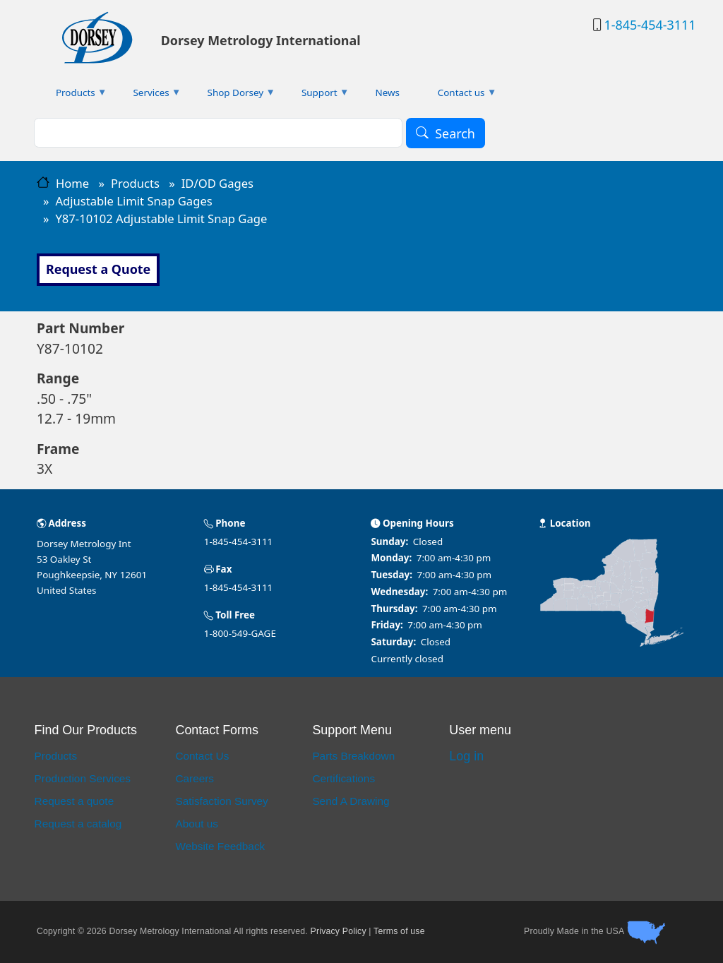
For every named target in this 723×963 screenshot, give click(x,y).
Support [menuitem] (315, 95)
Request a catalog (78, 824)
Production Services (83, 778)
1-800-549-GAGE (240, 633)
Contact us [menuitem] (458, 95)
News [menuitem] (387, 92)
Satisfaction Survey (221, 801)
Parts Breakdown (353, 756)
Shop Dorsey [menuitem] (232, 95)
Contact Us (202, 756)
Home (72, 183)
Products (135, 183)
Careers (194, 778)
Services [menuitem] (147, 95)
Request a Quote (98, 269)
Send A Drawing (350, 801)
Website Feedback (220, 846)
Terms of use (399, 931)
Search (455, 133)
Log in (466, 756)
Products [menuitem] (72, 95)
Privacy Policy (338, 931)
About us (196, 824)
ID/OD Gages (217, 183)
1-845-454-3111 (649, 24)
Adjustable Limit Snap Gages (133, 201)
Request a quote (74, 801)
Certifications (343, 778)
